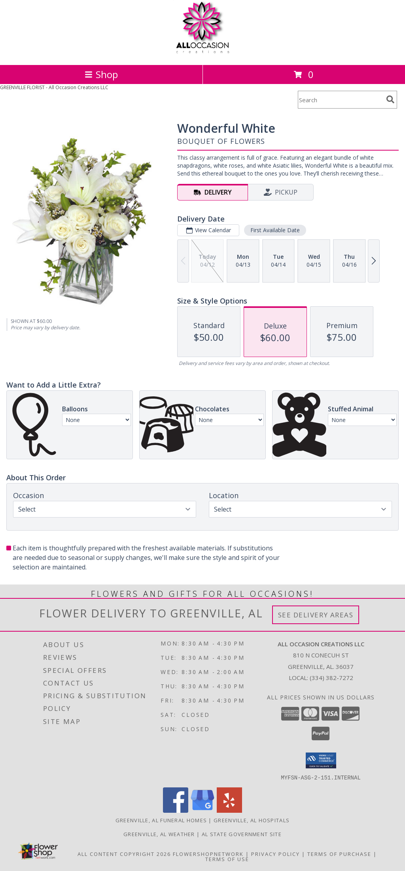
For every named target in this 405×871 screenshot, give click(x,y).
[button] (321, 760)
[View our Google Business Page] (202, 810)
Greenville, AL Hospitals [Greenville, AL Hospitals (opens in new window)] (252, 819)
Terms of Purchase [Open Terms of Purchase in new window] (339, 853)
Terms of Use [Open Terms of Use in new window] (227, 858)
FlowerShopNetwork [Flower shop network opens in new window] (208, 853)
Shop (101, 74)
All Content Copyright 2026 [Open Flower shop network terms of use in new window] (124, 853)
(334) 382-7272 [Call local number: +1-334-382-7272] (331, 678)
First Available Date (275, 230)
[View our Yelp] (229, 810)
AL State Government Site (242, 833)
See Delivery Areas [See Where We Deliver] (316, 614)
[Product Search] (340, 99)
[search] (390, 99)
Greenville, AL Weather (159, 833)
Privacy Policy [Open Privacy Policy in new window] (275, 853)
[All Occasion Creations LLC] (203, 53)
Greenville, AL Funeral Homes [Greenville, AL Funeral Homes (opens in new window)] (161, 819)
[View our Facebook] (175, 810)
